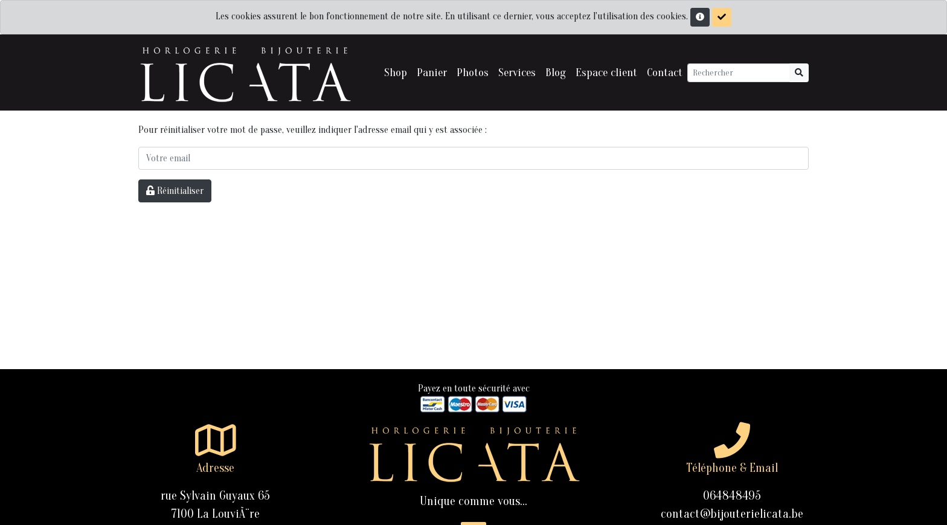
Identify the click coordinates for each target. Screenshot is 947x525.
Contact (664, 72)
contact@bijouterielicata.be (732, 514)
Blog (555, 72)
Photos (473, 72)
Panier (432, 72)
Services (517, 72)
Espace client (606, 72)
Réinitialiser (175, 190)
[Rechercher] (738, 72)
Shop (395, 72)
